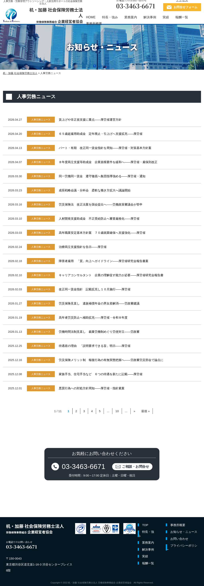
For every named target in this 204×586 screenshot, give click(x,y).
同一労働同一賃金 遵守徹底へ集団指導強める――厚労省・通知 (102, 176)
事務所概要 (94, 23)
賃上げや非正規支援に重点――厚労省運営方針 (90, 119)
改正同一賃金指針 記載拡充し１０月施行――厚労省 (94, 289)
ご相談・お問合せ (135, 466)
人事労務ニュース (40, 119)
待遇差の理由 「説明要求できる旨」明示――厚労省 (94, 345)
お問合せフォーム (185, 7)
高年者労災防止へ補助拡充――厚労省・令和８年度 (93, 317)
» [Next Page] (134, 411)
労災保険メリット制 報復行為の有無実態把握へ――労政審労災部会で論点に (111, 360)
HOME (91, 17)
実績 (166, 17)
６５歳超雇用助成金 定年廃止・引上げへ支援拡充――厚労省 (100, 133)
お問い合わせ (179, 538)
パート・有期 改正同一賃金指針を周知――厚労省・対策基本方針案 (105, 148)
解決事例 (149, 17)
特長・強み (110, 17)
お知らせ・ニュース (183, 531)
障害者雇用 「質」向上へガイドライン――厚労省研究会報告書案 (103, 261)
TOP (145, 525)
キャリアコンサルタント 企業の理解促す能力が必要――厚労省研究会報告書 (111, 275)
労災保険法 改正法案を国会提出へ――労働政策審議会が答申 (100, 204)
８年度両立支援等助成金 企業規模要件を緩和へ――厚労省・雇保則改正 (108, 162)
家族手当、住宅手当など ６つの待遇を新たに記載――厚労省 (100, 374)
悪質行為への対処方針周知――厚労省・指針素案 (92, 388)
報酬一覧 (181, 17)
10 (117, 411)
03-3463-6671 (83, 466)
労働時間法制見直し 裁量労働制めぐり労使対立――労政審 (99, 331)
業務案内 (130, 17)
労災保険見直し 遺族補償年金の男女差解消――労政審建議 (99, 303)
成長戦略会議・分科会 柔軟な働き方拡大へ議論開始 (94, 190)
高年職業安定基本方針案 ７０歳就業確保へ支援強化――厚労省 (102, 232)
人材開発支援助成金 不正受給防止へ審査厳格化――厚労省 (99, 218)
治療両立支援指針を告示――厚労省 (83, 246)
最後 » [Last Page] (145, 411)
